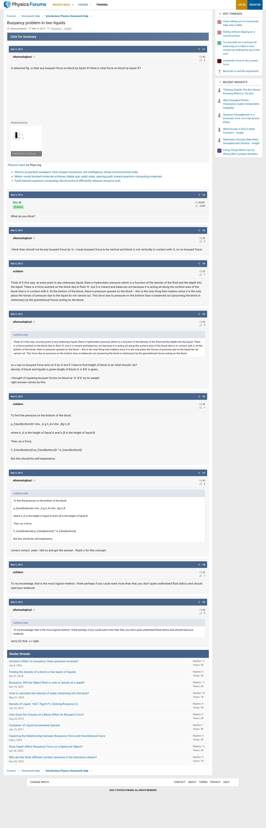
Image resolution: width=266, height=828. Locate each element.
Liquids (94, 30)
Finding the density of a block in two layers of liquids (69, 696)
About (189, 806)
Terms (200, 806)
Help (223, 806)
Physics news (43, 169)
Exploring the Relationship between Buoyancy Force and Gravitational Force (84, 760)
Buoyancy (83, 30)
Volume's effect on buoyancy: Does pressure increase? (71, 686)
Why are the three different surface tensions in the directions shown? (80, 782)
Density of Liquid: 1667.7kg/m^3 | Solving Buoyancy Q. (70, 728)
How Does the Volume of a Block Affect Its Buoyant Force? (73, 739)
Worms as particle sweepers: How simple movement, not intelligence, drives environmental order (103, 176)
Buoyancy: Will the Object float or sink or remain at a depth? (74, 707)
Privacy (212, 806)
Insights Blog (88, 4)
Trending (129, 4)
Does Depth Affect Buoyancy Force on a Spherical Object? (73, 771)
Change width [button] (43, 806)
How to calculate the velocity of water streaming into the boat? (76, 718)
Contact (176, 806)
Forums (110, 4)
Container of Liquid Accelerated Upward (61, 750)
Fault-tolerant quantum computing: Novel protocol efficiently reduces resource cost (94, 189)
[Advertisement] (108, 96)
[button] (99, 5)
